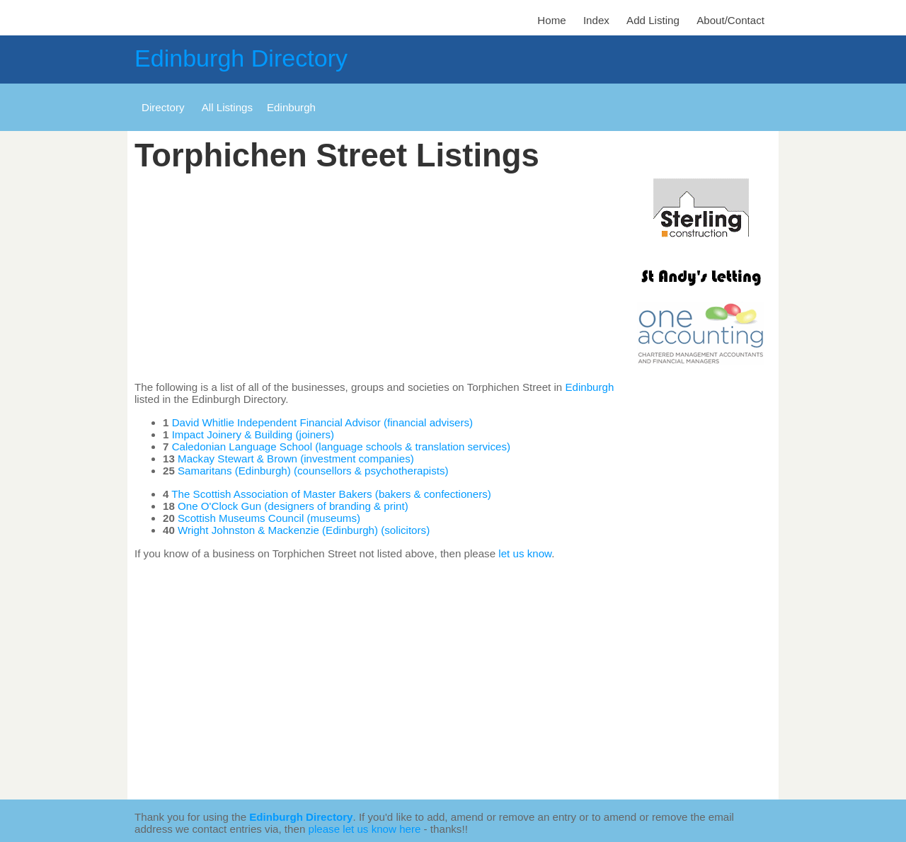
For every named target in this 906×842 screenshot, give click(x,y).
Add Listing (653, 20)
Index (596, 20)
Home (551, 20)
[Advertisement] (382, 277)
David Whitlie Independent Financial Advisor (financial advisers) (322, 422)
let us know (524, 553)
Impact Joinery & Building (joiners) (253, 434)
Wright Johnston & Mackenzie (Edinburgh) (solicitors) (304, 530)
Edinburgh (589, 387)
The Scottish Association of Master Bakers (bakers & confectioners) (331, 494)
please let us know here (365, 829)
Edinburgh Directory (241, 58)
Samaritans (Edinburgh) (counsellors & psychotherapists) (313, 471)
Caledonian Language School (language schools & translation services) (341, 446)
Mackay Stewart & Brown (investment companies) (296, 459)
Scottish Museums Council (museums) (269, 518)
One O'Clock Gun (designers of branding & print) (293, 506)
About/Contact (730, 20)
